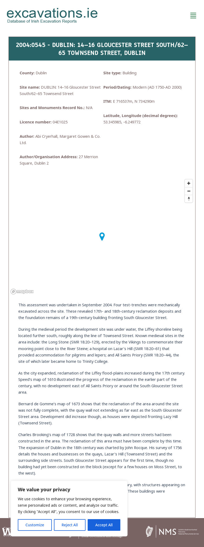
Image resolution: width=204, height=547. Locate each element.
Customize (35, 524)
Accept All (104, 524)
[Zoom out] (189, 191)
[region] (69, 508)
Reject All (70, 524)
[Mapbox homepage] (22, 291)
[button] (152, 15)
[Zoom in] (189, 183)
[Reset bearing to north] (189, 199)
